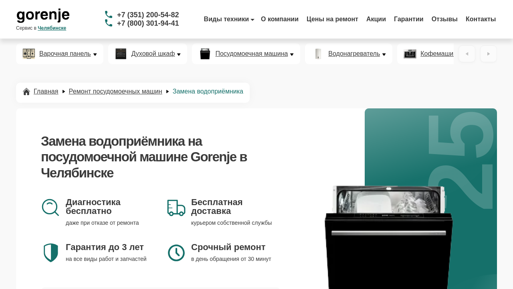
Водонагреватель (354, 54)
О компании (280, 19)
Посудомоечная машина (251, 54)
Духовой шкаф (153, 54)
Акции (376, 19)
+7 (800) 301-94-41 (148, 23)
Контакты (481, 19)
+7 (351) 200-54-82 (148, 15)
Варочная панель (65, 54)
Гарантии (409, 19)
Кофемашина (440, 54)
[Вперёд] (488, 53)
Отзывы (445, 19)
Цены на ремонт (332, 19)
